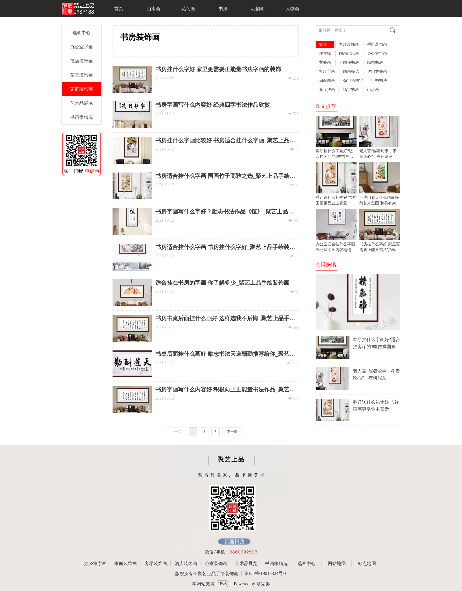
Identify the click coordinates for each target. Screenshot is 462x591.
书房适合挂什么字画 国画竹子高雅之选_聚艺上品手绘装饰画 (225, 176)
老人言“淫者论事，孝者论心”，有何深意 (376, 374)
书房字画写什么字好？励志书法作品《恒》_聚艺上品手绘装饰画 (224, 211)
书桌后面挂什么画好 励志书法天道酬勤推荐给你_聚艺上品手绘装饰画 (225, 354)
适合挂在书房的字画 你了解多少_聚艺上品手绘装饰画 (222, 283)
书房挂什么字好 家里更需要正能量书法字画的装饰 (218, 69)
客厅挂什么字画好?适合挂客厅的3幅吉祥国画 (376, 343)
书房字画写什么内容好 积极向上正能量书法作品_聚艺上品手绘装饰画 (225, 389)
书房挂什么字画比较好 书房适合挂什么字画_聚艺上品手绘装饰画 (225, 140)
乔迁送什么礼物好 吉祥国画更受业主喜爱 (376, 406)
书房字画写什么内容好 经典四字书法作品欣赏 (212, 105)
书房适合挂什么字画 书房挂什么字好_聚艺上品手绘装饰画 (225, 247)
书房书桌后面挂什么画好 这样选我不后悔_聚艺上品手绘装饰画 (225, 318)
